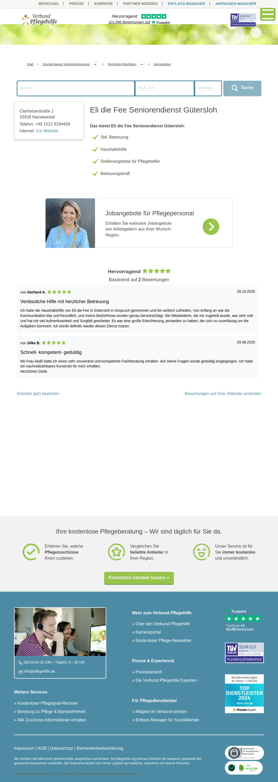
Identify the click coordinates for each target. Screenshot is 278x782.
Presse (76, 4)
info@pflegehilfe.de (39, 671)
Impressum (24, 748)
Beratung (49, 4)
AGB (42, 748)
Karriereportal (147, 632)
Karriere (103, 4)
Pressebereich (148, 672)
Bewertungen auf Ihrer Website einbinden (223, 393)
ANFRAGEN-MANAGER (236, 4)
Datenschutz (61, 748)
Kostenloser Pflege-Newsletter (163, 640)
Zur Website (47, 131)
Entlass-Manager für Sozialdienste (166, 720)
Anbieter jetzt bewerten (38, 393)
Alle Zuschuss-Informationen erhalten (51, 720)
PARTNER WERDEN (140, 4)
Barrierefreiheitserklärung (100, 748)
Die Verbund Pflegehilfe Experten (165, 680)
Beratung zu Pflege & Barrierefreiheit (50, 711)
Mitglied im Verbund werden (160, 711)
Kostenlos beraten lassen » (139, 577)
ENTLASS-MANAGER (186, 4)
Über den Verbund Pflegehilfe (162, 624)
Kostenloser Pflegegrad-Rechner (47, 703)
